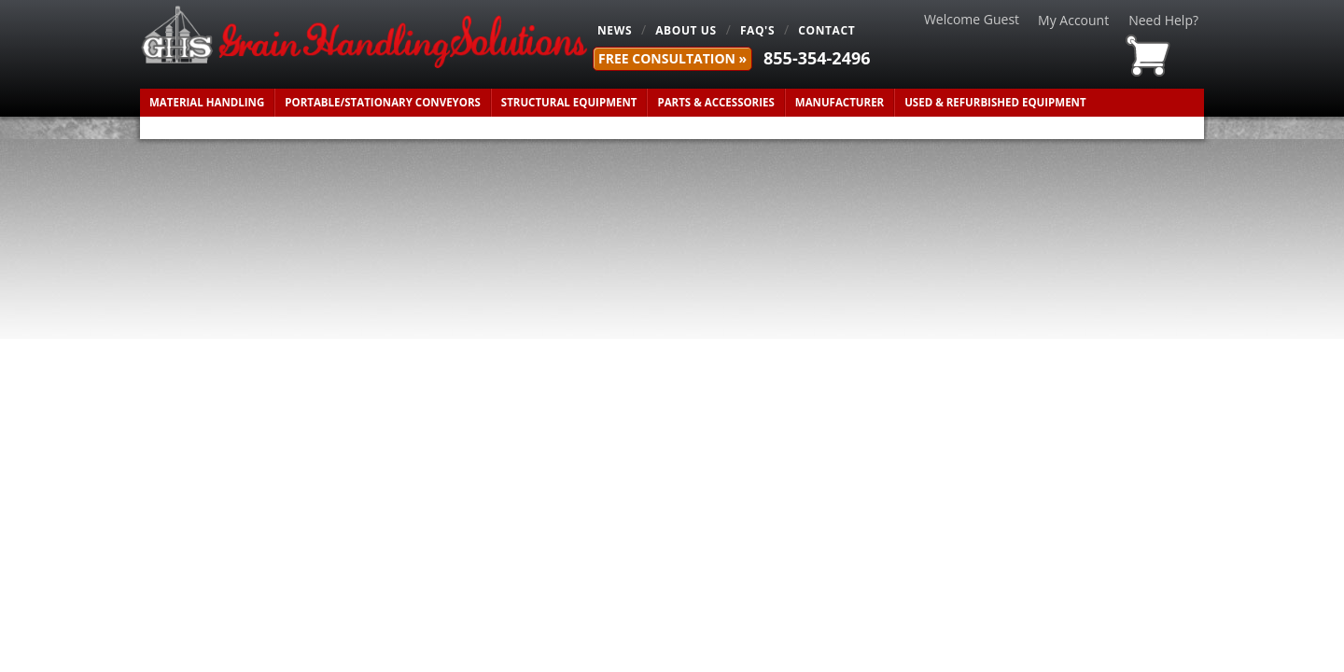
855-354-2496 (817, 58)
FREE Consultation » (672, 58)
